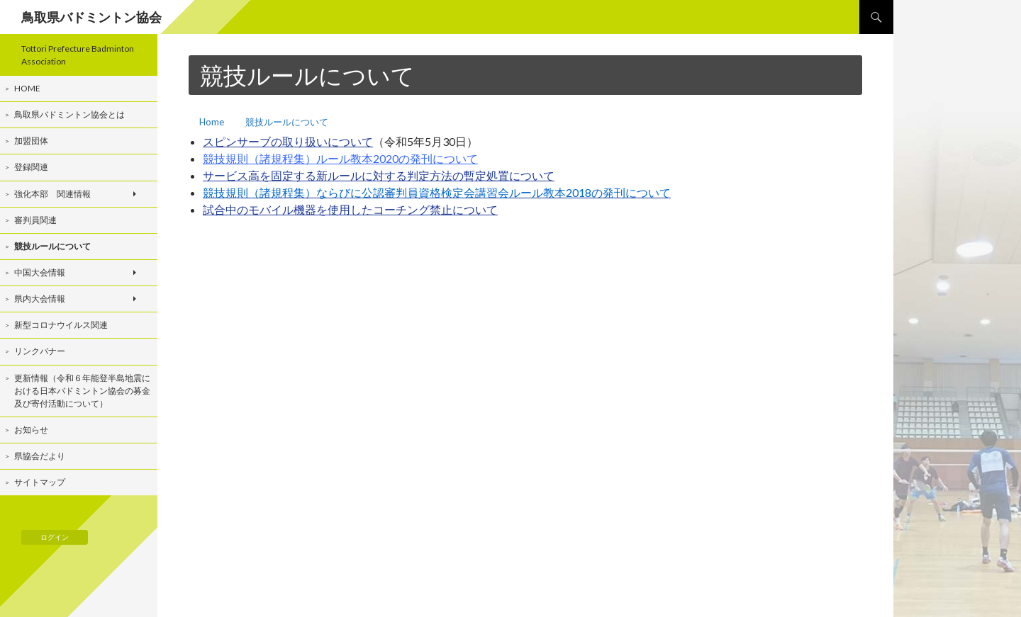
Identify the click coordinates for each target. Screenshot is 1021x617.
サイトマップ (39, 482)
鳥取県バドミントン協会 (91, 17)
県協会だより (39, 456)
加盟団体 (31, 140)
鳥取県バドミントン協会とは (69, 114)
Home (211, 122)
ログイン (54, 537)
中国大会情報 (39, 272)
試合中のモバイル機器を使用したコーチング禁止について (350, 209)
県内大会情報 (39, 298)
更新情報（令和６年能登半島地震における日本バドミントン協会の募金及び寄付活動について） (82, 391)
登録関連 (31, 167)
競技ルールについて (286, 122)
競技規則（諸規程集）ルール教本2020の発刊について (340, 158)
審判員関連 (35, 220)
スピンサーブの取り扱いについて (288, 141)
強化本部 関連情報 (52, 193)
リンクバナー (39, 351)
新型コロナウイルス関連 (61, 324)
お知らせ (31, 429)
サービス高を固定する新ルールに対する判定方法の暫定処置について (378, 175)
